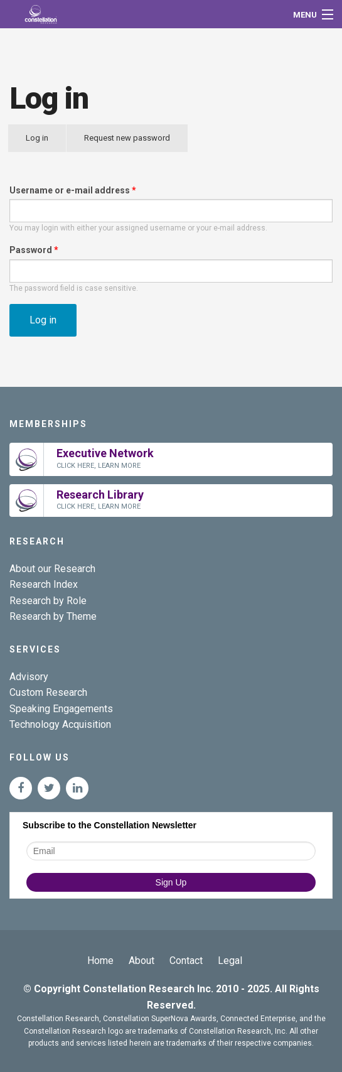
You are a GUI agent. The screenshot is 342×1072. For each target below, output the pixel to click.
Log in (46, 142)
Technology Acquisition (60, 724)
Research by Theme (53, 616)
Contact (186, 960)
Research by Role (48, 601)
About (141, 960)
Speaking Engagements (61, 709)
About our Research (52, 569)
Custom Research (48, 692)
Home (100, 960)
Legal (230, 960)
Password (33, 250)
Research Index (43, 584)
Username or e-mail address (72, 190)
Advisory (28, 677)
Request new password (127, 138)
